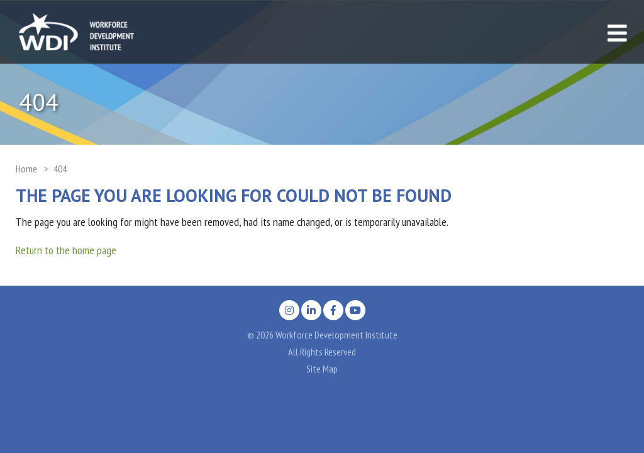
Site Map (322, 368)
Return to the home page (66, 250)
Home (26, 168)
